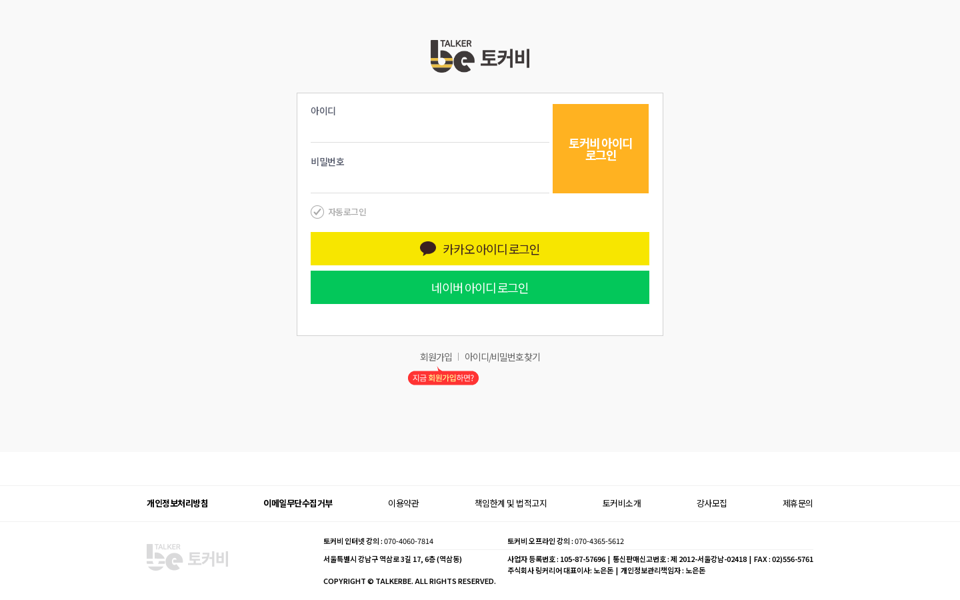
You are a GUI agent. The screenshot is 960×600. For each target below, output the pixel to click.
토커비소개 (622, 503)
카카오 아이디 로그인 (479, 248)
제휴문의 (798, 503)
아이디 (323, 110)
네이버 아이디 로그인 (479, 287)
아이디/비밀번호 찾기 (502, 357)
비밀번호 (327, 161)
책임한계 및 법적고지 (511, 503)
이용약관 (403, 503)
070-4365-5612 (599, 540)
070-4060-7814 (408, 540)
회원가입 (436, 357)
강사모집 (712, 503)
